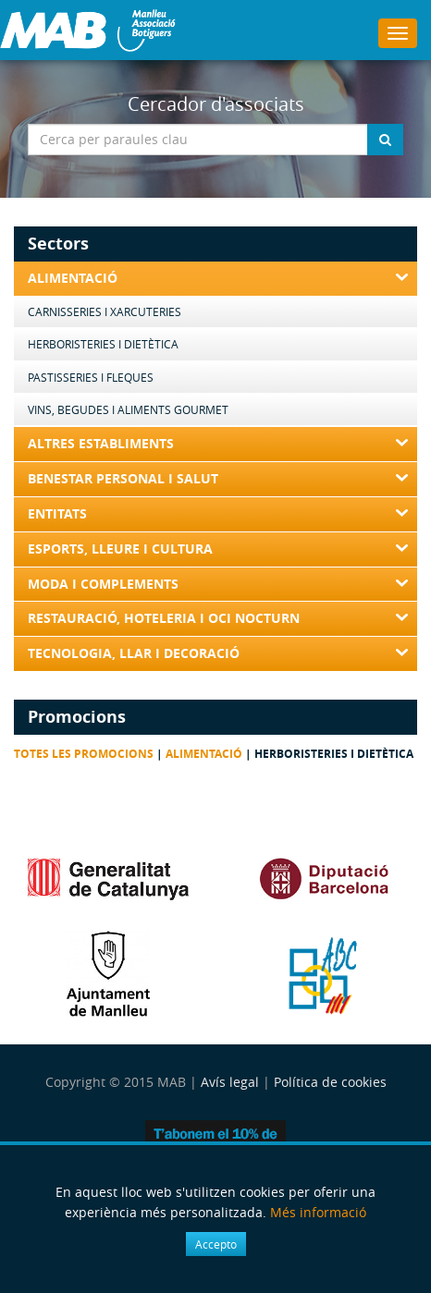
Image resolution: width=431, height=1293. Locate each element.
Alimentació (204, 754)
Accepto (216, 1244)
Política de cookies (330, 1082)
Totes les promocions (84, 754)
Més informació (318, 1212)
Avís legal (230, 1082)
